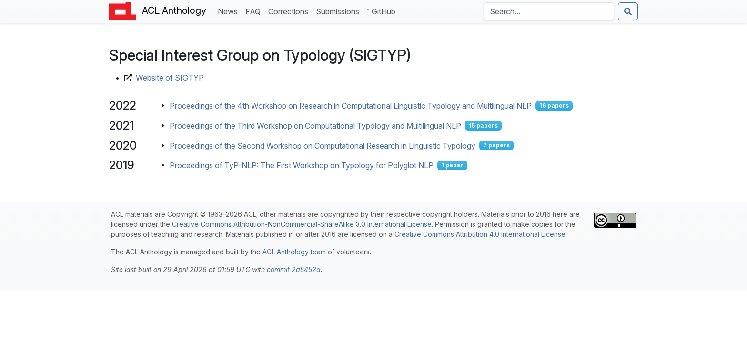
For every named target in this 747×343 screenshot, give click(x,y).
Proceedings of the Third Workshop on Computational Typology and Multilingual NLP (315, 126)
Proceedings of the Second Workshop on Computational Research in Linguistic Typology (322, 145)
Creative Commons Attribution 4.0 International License (479, 234)
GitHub (381, 11)
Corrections (290, 10)
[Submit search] (628, 11)
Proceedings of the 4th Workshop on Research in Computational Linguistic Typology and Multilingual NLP (351, 106)
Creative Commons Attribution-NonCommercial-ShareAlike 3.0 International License (302, 224)
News (230, 10)
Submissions (339, 10)
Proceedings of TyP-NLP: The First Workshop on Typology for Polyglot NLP (302, 165)
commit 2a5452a (294, 269)
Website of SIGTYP (170, 77)
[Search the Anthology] (549, 11)
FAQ (254, 10)
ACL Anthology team (294, 252)
